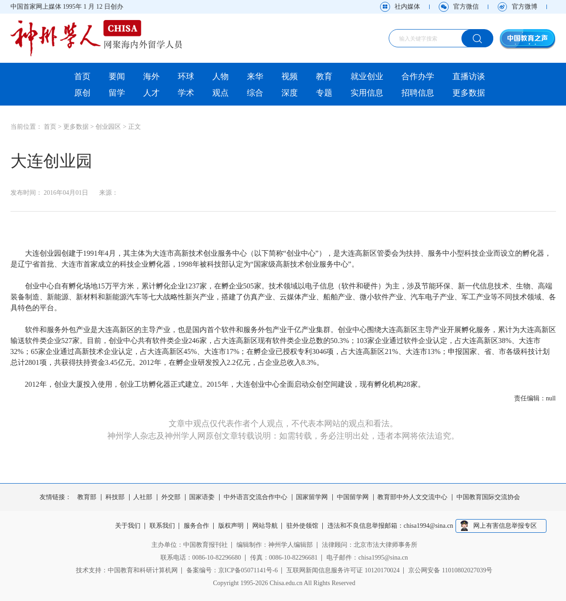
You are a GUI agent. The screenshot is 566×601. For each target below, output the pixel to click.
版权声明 (231, 526)
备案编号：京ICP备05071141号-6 (232, 570)
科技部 (115, 497)
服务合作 (196, 526)
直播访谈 (468, 76)
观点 (220, 92)
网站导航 (265, 526)
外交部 (170, 497)
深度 (289, 92)
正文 (134, 126)
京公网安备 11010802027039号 (450, 570)
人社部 (142, 497)
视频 (289, 76)
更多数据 (468, 92)
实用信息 (367, 92)
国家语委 (202, 497)
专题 (324, 92)
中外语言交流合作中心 (255, 497)
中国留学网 (353, 497)
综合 (255, 92)
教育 (324, 76)
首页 (82, 76)
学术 (186, 92)
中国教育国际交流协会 (488, 497)
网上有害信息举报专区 (505, 525)
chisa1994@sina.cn (428, 526)
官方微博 (524, 6)
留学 (117, 92)
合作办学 (417, 76)
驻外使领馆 (303, 526)
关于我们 (127, 526)
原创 (82, 92)
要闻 (117, 76)
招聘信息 (417, 92)
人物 (220, 76)
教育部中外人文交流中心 (412, 497)
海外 (151, 76)
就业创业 (367, 76)
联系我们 (162, 526)
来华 (255, 76)
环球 (186, 76)
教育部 (86, 497)
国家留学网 (312, 497)
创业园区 (108, 126)
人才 (151, 92)
